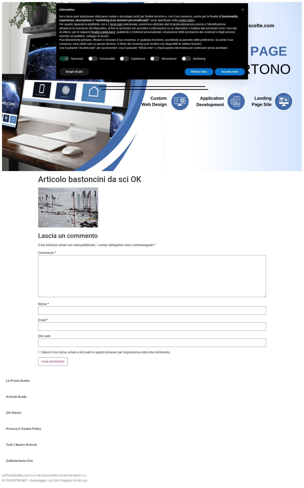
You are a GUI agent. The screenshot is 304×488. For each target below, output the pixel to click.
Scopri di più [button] (74, 71)
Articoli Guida (16, 397)
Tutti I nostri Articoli (21, 445)
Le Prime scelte (18, 381)
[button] (243, 9)
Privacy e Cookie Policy (23, 429)
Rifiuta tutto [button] (199, 71)
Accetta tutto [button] (229, 71)
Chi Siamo (13, 413)
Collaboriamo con (19, 461)
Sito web (44, 336)
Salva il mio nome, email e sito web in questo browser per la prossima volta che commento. (105, 352)
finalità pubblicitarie (103, 32)
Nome (43, 304)
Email (43, 320)
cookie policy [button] (186, 20)
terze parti (116, 24)
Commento (47, 253)
